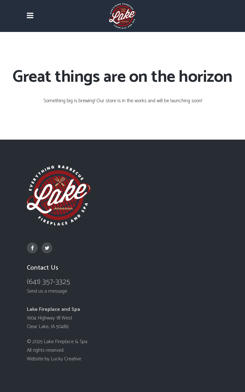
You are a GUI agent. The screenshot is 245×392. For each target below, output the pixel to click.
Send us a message (47, 291)
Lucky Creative (66, 359)
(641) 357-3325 (48, 282)
